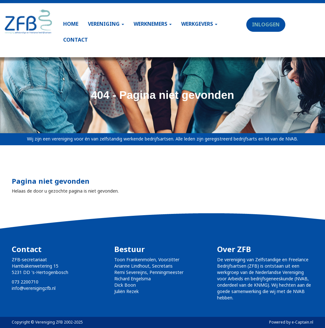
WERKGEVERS (199, 23)
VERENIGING (106, 23)
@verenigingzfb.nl (34, 288)
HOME (70, 23)
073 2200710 (25, 282)
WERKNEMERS (153, 23)
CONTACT (75, 39)
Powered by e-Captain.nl (291, 322)
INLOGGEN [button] (266, 24)
